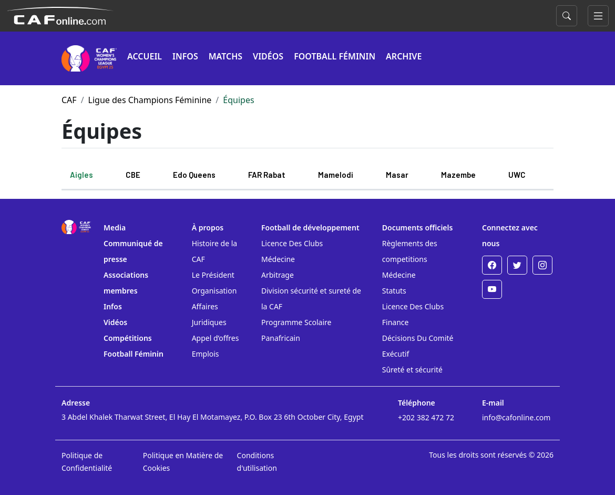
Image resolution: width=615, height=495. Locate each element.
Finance (395, 322)
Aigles (81, 174)
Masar (397, 174)
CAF (69, 100)
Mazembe (458, 174)
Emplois (205, 354)
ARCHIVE (404, 56)
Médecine (278, 259)
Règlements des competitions (409, 251)
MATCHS (225, 56)
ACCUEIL (144, 56)
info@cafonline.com (516, 417)
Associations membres (126, 283)
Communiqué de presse (133, 251)
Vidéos (115, 322)
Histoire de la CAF (214, 251)
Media (115, 228)
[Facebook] (492, 265)
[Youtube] (492, 289)
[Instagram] (542, 265)
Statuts (394, 291)
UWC (517, 174)
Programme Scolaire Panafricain (296, 330)
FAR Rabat (266, 174)
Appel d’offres (215, 338)
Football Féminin (133, 354)
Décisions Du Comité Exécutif (418, 346)
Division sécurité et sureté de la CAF (311, 298)
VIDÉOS (268, 56)
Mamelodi (335, 174)
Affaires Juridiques (209, 314)
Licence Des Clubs (292, 243)
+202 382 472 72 (426, 417)
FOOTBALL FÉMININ (334, 56)
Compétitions (128, 338)
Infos (113, 306)
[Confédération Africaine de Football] (60, 15)
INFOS (185, 56)
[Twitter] (517, 265)
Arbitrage (277, 275)
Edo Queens (194, 174)
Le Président (213, 275)
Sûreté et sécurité (412, 370)
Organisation (214, 291)
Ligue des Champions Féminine (150, 100)
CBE (133, 174)
